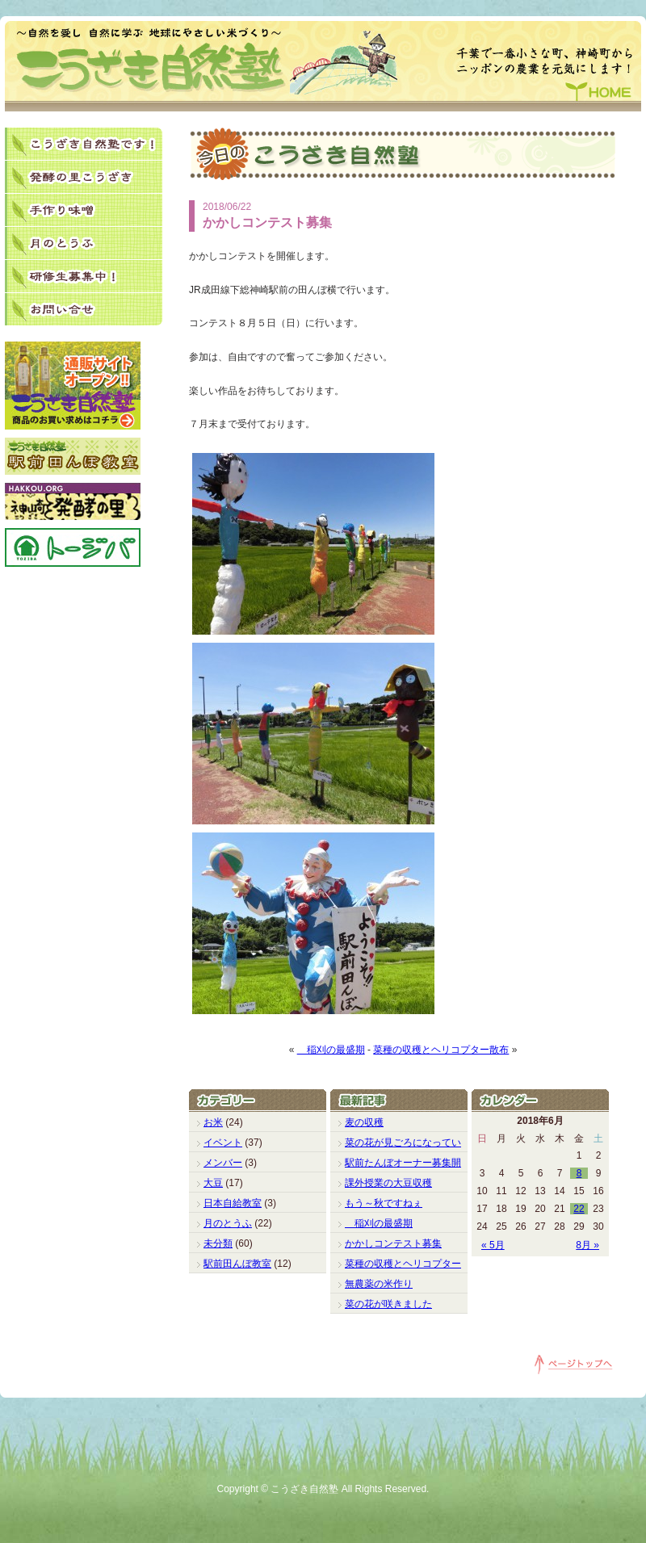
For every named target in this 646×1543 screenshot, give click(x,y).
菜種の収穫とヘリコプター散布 (441, 1049)
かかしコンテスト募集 (393, 1243)
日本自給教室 (232, 1203)
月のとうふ (227, 1223)
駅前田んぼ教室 (237, 1263)
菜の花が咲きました (388, 1304)
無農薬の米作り (379, 1283)
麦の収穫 (364, 1122)
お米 (213, 1122)
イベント (222, 1142)
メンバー (222, 1162)
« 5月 (493, 1245)
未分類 (218, 1243)
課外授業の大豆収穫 (388, 1183)
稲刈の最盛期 (331, 1049)
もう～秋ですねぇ (383, 1203)
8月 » (587, 1245)
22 (578, 1208)
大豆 (213, 1183)
